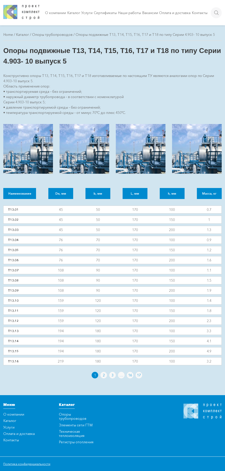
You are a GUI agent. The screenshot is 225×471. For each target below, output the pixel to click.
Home (8, 34)
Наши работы (129, 13)
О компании (55, 13)
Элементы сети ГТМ (76, 425)
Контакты (199, 13)
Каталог (73, 13)
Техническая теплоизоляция (71, 433)
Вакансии (150, 13)
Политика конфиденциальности (26, 464)
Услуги (87, 13)
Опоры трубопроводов (52, 34)
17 (139, 375)
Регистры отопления (76, 442)
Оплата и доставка (175, 13)
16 (130, 375)
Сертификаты (105, 13)
